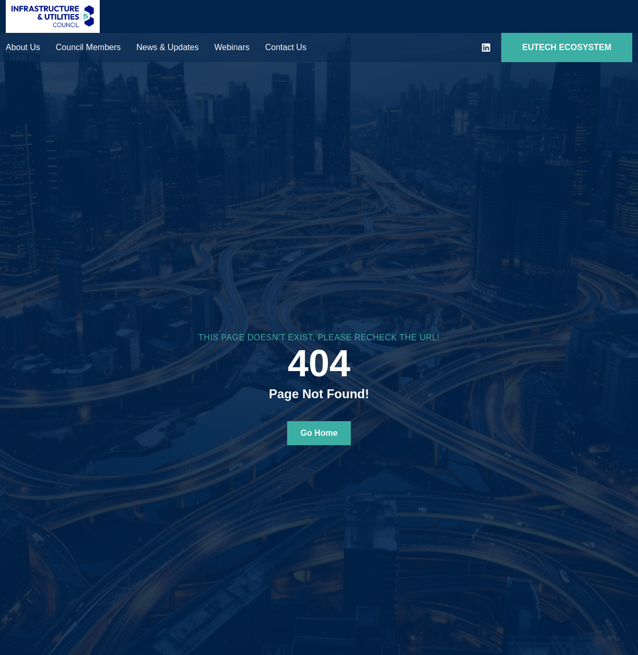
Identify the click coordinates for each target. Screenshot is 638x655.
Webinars (231, 47)
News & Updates (167, 47)
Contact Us (285, 47)
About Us (23, 47)
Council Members (88, 47)
